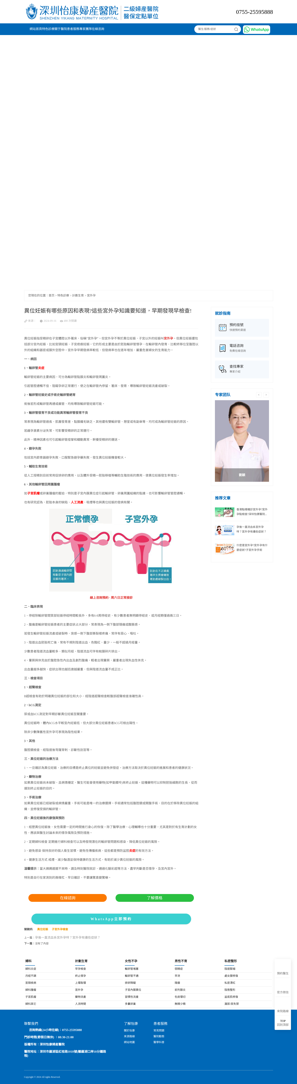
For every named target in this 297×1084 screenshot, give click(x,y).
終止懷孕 (80, 976)
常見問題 (158, 1030)
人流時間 (80, 1004)
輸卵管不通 (131, 976)
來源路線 (129, 1036)
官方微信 (283, 992)
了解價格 (154, 898)
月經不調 (30, 976)
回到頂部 (283, 1023)
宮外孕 (91, 295)
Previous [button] (259, 394)
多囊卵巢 (130, 1004)
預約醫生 (283, 973)
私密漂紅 (229, 983)
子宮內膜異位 (133, 990)
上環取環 (80, 983)
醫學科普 (158, 1042)
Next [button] (266, 394)
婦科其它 (30, 1004)
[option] (242, 441)
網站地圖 (129, 1042)
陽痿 (177, 983)
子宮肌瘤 (30, 997)
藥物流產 (80, 997)
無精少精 (180, 1004)
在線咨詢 (98, 29)
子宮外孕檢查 (60, 929)
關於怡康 (129, 1030)
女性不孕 (131, 961)
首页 (51, 295)
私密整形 (230, 961)
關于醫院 (60, 29)
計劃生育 (78, 295)
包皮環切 (180, 997)
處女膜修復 (231, 976)
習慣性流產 (131, 997)
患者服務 (73, 29)
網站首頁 (36, 29)
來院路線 (283, 1011)
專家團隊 (85, 29)
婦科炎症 (30, 969)
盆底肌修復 (231, 997)
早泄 (177, 976)
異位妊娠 (42, 929)
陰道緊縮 (229, 969)
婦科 (28, 961)
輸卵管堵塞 (131, 969)
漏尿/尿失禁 (231, 1004)
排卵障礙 (130, 983)
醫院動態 (158, 1036)
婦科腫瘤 (30, 990)
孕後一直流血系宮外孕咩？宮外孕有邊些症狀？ (67, 937)
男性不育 (181, 961)
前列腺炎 (180, 990)
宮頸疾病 (30, 983)
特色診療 (48, 29)
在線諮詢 (67, 898)
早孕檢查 (80, 969)
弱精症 (179, 969)
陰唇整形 (229, 990)
